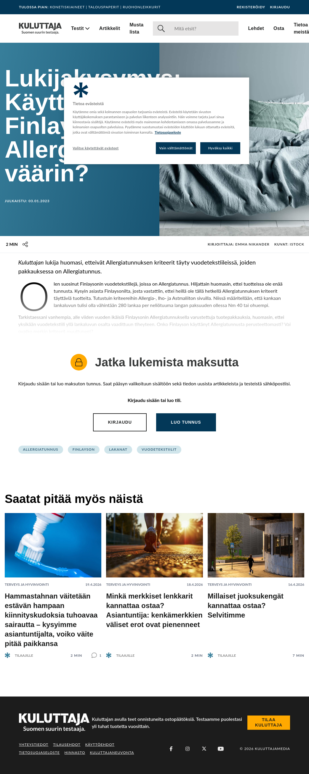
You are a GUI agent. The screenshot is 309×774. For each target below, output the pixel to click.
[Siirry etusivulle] (40, 28)
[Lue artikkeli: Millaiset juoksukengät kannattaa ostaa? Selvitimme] (256, 580)
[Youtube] (221, 749)
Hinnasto (75, 752)
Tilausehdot (66, 744)
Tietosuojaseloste (39, 752)
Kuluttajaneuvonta (112, 752)
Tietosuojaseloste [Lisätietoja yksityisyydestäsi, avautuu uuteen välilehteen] (168, 132)
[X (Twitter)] (204, 749)
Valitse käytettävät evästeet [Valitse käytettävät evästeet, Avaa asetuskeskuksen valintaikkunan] (96, 148)
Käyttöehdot (100, 744)
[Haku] (204, 28)
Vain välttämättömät (176, 148)
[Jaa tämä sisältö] (25, 244)
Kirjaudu (280, 7)
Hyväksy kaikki (220, 148)
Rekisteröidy (251, 7)
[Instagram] (187, 749)
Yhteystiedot (33, 744)
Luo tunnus (186, 422)
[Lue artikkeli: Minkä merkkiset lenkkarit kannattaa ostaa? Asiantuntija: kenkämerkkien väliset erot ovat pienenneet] (154, 580)
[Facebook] (171, 749)
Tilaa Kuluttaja (268, 722)
